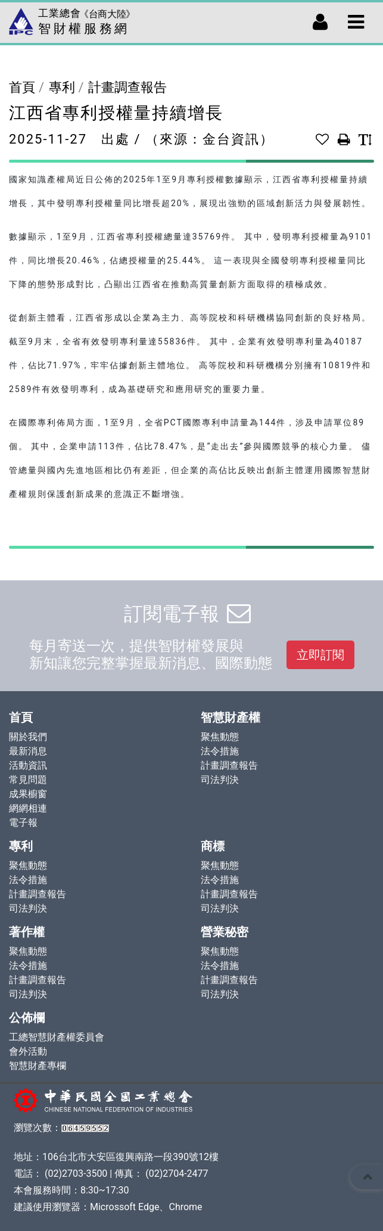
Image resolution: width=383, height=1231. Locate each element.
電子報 (23, 822)
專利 (62, 87)
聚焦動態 (220, 736)
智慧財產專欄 (37, 1065)
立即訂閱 (320, 655)
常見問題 (28, 779)
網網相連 (28, 808)
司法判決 (220, 779)
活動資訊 (28, 765)
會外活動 (28, 1051)
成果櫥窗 (28, 794)
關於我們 (28, 736)
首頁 (22, 87)
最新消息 (28, 751)
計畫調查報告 (127, 87)
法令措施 (220, 751)
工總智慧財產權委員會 (56, 1037)
